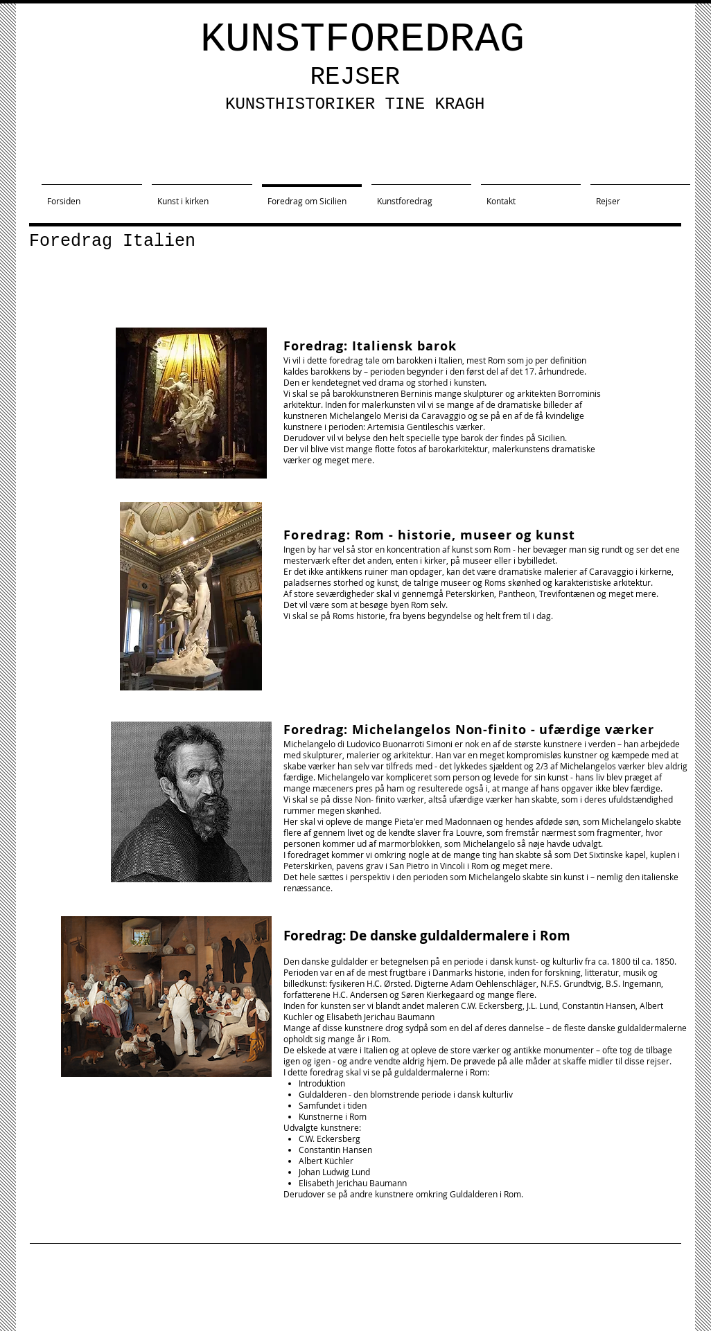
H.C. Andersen (360, 994)
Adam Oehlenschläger (493, 983)
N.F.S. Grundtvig (571, 983)
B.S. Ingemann (633, 983)
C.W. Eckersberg (492, 1005)
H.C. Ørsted (388, 983)
